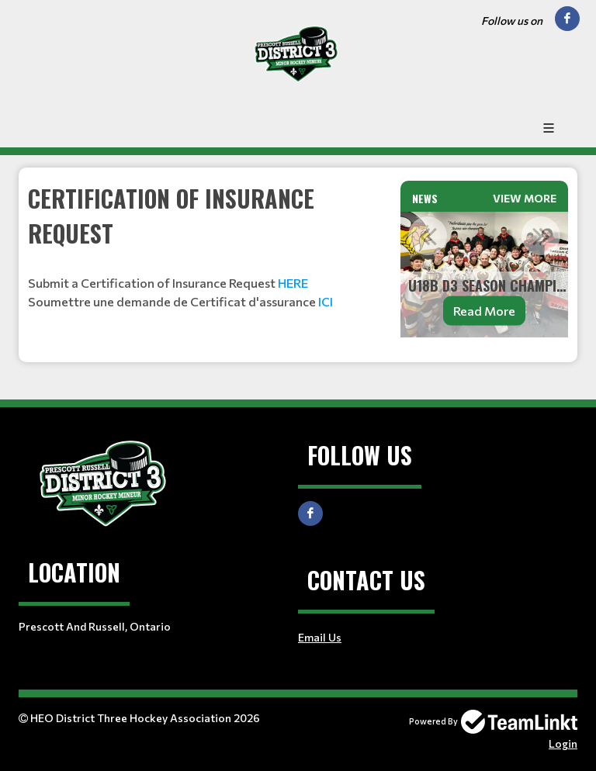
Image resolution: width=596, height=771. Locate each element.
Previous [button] (427, 235)
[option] (484, 274)
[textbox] (205, 246)
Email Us (319, 637)
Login (563, 743)
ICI (325, 301)
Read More (484, 310)
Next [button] (541, 235)
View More (524, 198)
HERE (293, 282)
